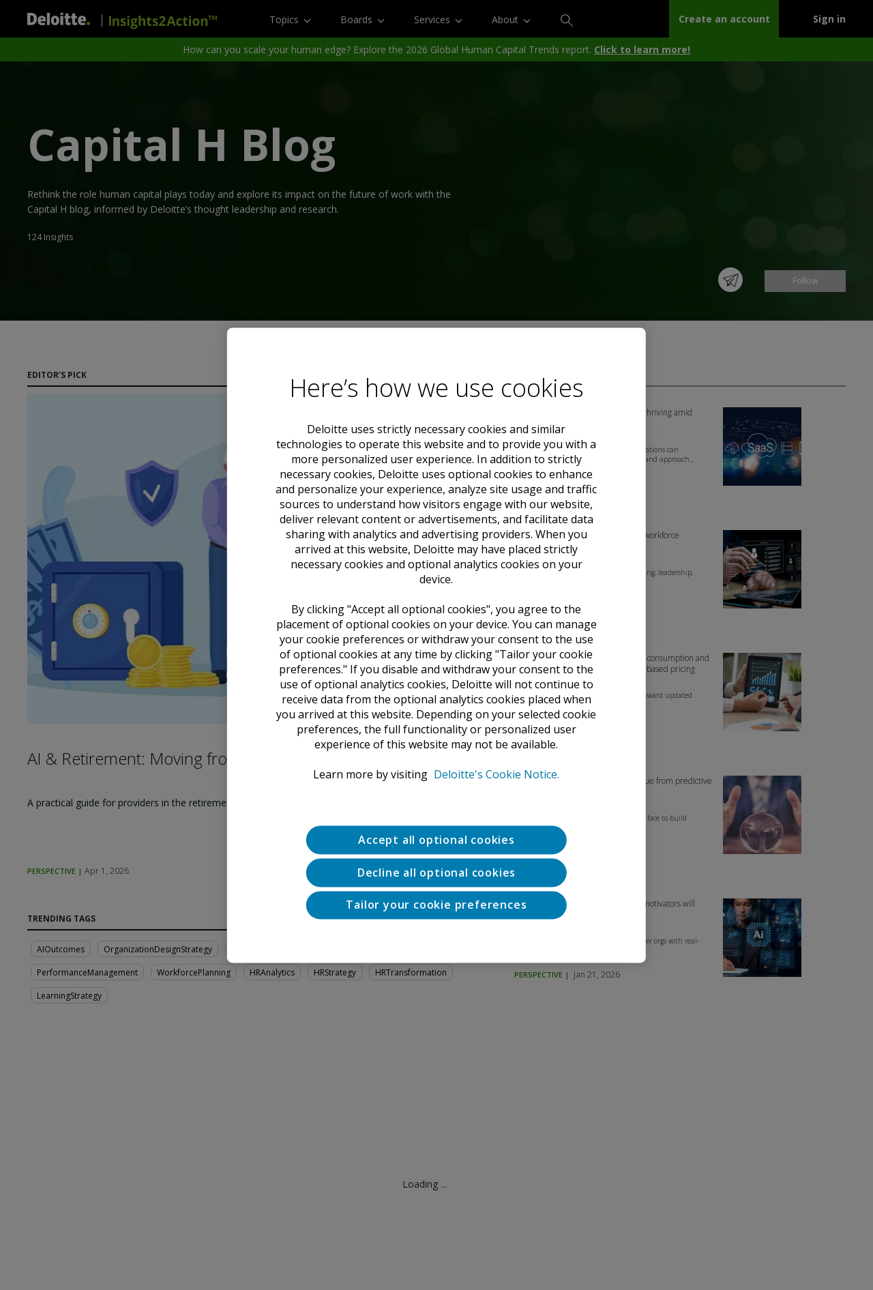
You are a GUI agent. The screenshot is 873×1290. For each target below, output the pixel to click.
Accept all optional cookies (436, 839)
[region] (436, 645)
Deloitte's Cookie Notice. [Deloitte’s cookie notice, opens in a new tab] (496, 774)
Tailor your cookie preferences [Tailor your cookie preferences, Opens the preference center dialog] (436, 905)
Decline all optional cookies (436, 872)
